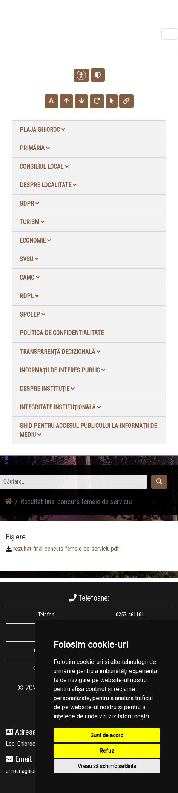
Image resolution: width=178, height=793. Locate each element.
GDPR (29, 203)
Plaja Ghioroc (42, 129)
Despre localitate (48, 185)
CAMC (30, 277)
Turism (32, 222)
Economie (35, 240)
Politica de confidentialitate (62, 333)
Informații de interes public (62, 370)
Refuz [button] (107, 751)
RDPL (29, 296)
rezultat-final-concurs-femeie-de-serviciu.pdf (66, 548)
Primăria (35, 148)
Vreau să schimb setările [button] (107, 766)
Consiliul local (44, 166)
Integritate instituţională (60, 407)
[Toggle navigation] (169, 34)
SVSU (29, 259)
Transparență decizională (60, 351)
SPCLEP (32, 314)
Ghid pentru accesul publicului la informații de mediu (88, 430)
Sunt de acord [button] (106, 735)
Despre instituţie (47, 388)
